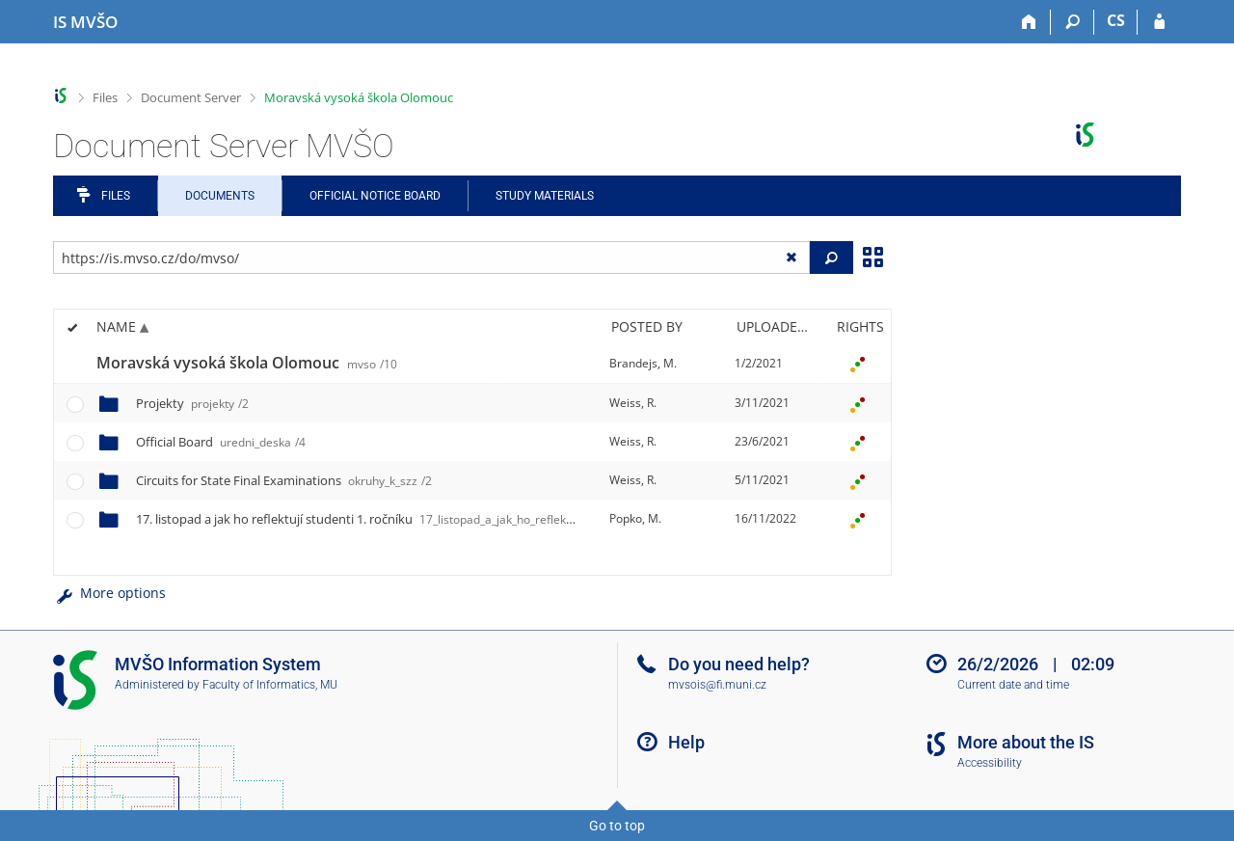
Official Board (221, 441)
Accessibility (989, 763)
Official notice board (375, 196)
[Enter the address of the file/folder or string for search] (431, 257)
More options (109, 592)
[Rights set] (857, 363)
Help (686, 742)
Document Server (191, 97)
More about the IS (1025, 742)
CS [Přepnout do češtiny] (1116, 20)
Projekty (192, 403)
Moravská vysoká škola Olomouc (358, 97)
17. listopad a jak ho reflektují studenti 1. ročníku (418, 519)
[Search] (1072, 22)
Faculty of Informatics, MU (269, 685)
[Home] (1029, 22)
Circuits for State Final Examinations (284, 480)
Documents (220, 196)
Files (105, 97)
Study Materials (545, 196)
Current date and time (1013, 685)
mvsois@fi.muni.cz (717, 685)
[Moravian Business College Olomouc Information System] (85, 22)
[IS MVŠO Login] (1159, 22)
